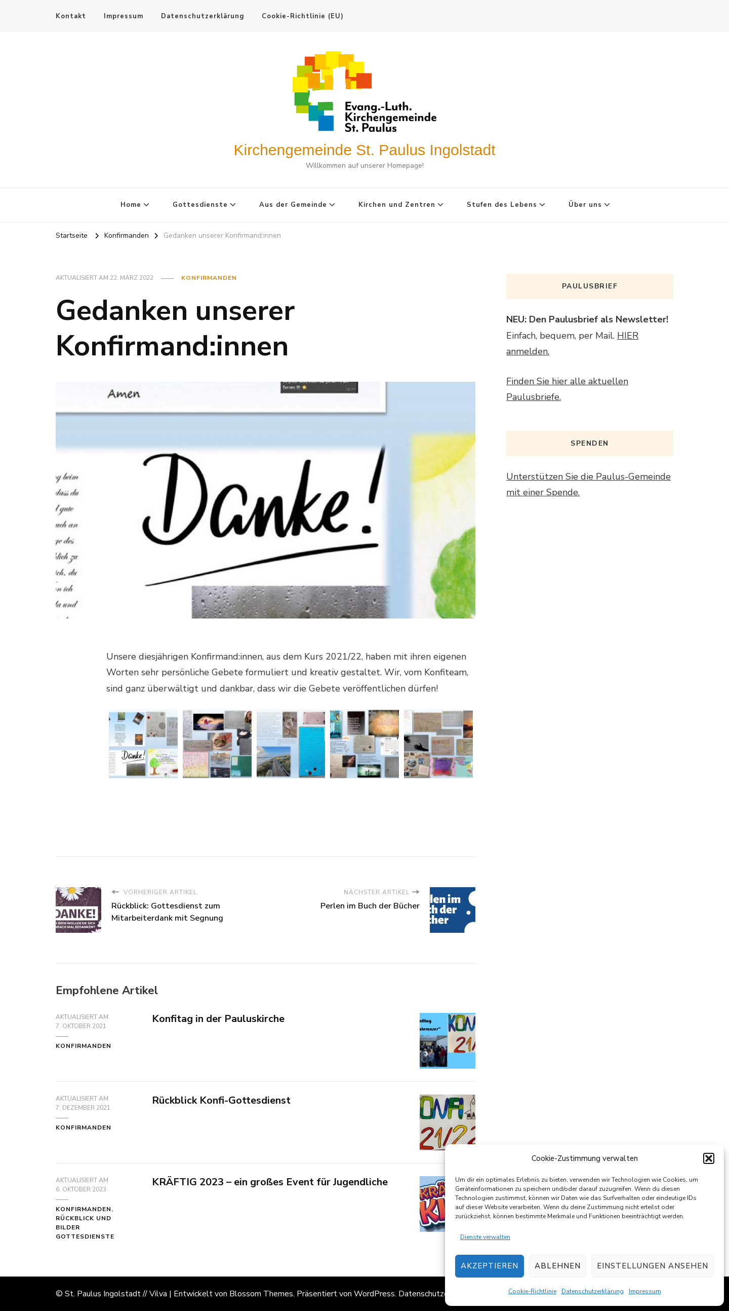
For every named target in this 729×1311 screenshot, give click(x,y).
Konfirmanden (209, 278)
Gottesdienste (200, 204)
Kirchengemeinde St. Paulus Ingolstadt (365, 149)
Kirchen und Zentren (396, 204)
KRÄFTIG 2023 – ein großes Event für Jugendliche (270, 1182)
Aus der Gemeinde (293, 204)
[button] (709, 1158)
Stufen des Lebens (502, 204)
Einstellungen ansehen (652, 1266)
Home (130, 204)
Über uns (585, 204)
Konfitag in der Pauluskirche (218, 1019)
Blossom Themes (261, 1293)
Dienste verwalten (485, 1237)
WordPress (374, 1293)
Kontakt (71, 16)
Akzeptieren (489, 1266)
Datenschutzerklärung (592, 1291)
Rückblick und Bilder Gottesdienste (85, 1227)
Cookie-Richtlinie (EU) (303, 16)
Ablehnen (558, 1266)
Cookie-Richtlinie (532, 1291)
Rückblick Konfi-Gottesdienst (221, 1100)
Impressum (645, 1291)
